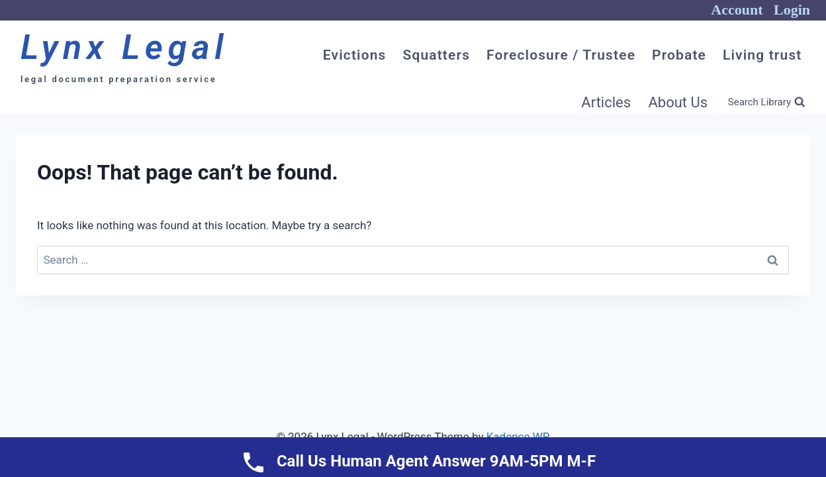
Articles (606, 102)
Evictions (355, 55)
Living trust (762, 55)
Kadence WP (518, 436)
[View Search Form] (766, 103)
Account (736, 9)
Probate (679, 55)
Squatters (436, 55)
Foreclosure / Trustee (560, 55)
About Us (678, 102)
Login (792, 9)
